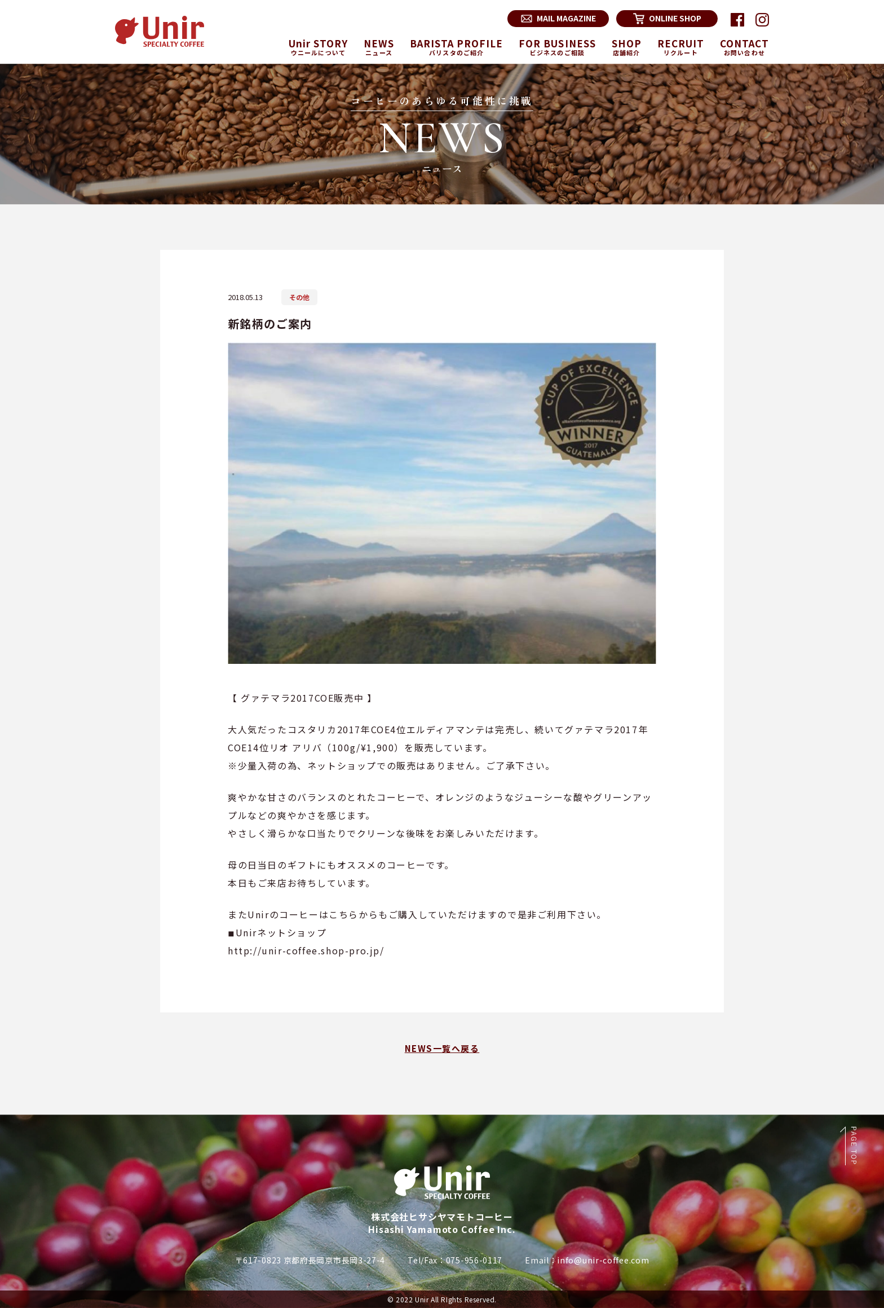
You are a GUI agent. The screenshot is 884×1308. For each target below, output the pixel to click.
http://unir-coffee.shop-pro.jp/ (306, 950)
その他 (299, 297)
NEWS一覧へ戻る (442, 1048)
